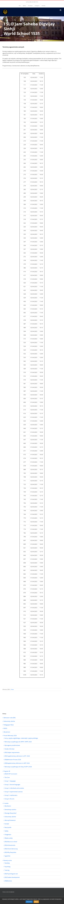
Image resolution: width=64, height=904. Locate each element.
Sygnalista (7, 856)
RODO (5, 728)
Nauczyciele (7, 827)
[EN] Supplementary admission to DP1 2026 (17, 756)
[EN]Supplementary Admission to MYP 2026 (17, 763)
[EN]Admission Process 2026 (12, 759)
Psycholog (7, 866)
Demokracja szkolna (10, 809)
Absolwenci (7, 806)
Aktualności (7, 732)
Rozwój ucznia (8, 860)
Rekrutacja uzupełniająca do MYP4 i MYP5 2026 (18, 742)
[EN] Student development (12, 877)
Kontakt (6, 824)
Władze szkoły (8, 838)
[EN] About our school (10, 841)
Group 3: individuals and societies (14, 788)
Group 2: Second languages (12, 784)
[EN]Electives (8, 881)
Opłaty (6, 831)
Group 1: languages (10, 781)
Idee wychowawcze (10, 820)
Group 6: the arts (9, 799)
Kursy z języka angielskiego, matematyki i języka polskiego (21, 738)
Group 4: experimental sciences (13, 791)
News (12, 689)
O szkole (6, 803)
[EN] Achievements (9, 845)
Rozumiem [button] (29, 901)
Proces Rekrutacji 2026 (10, 735)
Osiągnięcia (7, 834)
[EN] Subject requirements (12, 752)
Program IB (7, 771)
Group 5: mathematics (10, 795)
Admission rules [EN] (9, 717)
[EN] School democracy (11, 849)
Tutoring (6, 870)
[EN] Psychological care (11, 874)
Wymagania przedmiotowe (12, 745)
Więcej (36, 901)
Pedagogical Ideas (9, 725)
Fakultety (7, 863)
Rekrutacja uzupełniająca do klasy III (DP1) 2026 (18, 767)
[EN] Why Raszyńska (10, 852)
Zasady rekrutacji (9, 749)
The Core (7, 777)
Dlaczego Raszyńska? (10, 813)
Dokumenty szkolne (9, 721)
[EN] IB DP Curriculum (10, 774)
